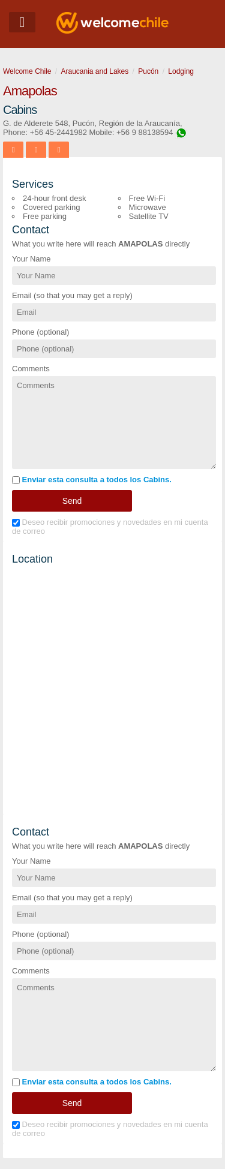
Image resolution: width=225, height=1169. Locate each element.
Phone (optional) (40, 331)
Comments (31, 368)
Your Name (31, 258)
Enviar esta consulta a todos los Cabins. (92, 479)
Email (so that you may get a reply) (72, 295)
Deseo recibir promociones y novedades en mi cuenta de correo (110, 527)
